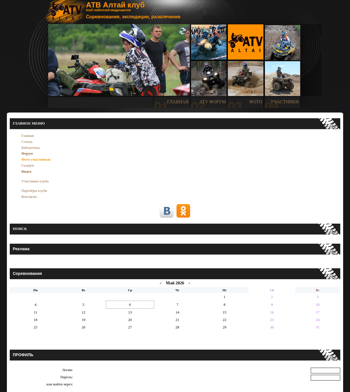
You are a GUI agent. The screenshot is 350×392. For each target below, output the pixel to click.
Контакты (29, 196)
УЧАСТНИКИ (285, 101)
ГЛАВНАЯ (178, 101)
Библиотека (30, 147)
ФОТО (256, 101)
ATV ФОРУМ (212, 101)
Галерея (27, 165)
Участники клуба (34, 181)
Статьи (26, 141)
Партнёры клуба (34, 190)
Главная (27, 135)
